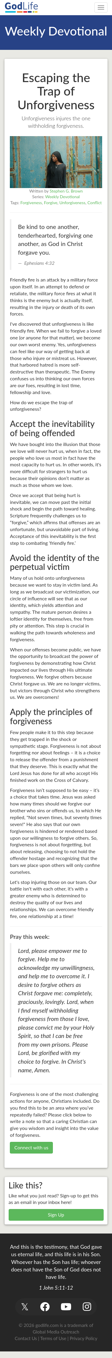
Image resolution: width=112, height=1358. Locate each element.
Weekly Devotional (62, 196)
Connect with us (31, 1147)
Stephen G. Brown (66, 190)
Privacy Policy (83, 1338)
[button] (25, 1306)
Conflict (95, 202)
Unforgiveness (72, 202)
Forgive (50, 202)
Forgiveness (31, 202)
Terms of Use (53, 1338)
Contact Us (26, 1338)
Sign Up (56, 1214)
